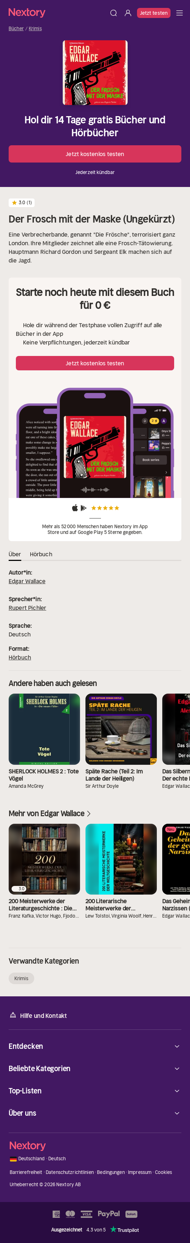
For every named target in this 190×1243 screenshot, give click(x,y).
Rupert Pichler (27, 607)
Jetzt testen (154, 13)
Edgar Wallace (27, 581)
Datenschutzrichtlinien (70, 1172)
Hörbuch (20, 657)
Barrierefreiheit (26, 1172)
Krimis (35, 29)
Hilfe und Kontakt (38, 1015)
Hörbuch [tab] (41, 554)
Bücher (16, 29)
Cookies (163, 1172)
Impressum (139, 1172)
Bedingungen (110, 1172)
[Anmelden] (128, 13)
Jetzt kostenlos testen (95, 153)
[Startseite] (57, 12)
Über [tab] (15, 554)
